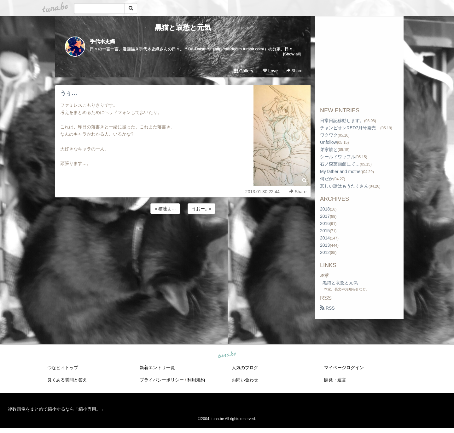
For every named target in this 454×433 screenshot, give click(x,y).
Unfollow (328, 142)
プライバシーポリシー (162, 379)
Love (270, 70)
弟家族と (329, 149)
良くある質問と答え (67, 379)
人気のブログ (245, 367)
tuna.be (226, 355)
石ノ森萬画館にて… (340, 163)
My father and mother (341, 171)
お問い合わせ (245, 379)
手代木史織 (102, 41)
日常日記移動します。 (342, 120)
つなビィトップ (62, 367)
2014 (325, 237)
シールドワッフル (337, 156)
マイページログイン (344, 367)
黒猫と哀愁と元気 (183, 27)
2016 (325, 223)
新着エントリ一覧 (157, 367)
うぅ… (68, 93)
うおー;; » (201, 208)
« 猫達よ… (165, 208)
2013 (325, 245)
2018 (325, 208)
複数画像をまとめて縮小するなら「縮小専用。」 (56, 409)
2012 (325, 252)
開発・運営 (335, 379)
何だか (326, 178)
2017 (325, 216)
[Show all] (292, 54)
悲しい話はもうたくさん (344, 185)
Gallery (243, 70)
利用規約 (196, 379)
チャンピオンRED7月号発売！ (350, 127)
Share (294, 70)
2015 (325, 230)
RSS (327, 308)
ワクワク (329, 135)
